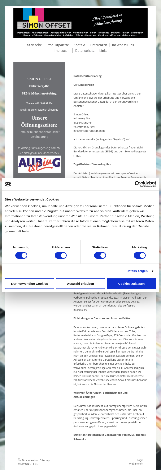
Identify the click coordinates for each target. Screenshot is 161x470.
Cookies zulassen (131, 283)
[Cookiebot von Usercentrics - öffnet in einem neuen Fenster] (137, 184)
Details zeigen (137, 271)
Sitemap (45, 460)
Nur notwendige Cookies (29, 283)
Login (140, 460)
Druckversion (28, 460)
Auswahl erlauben (80, 283)
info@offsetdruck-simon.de (43, 109)
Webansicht (136, 463)
